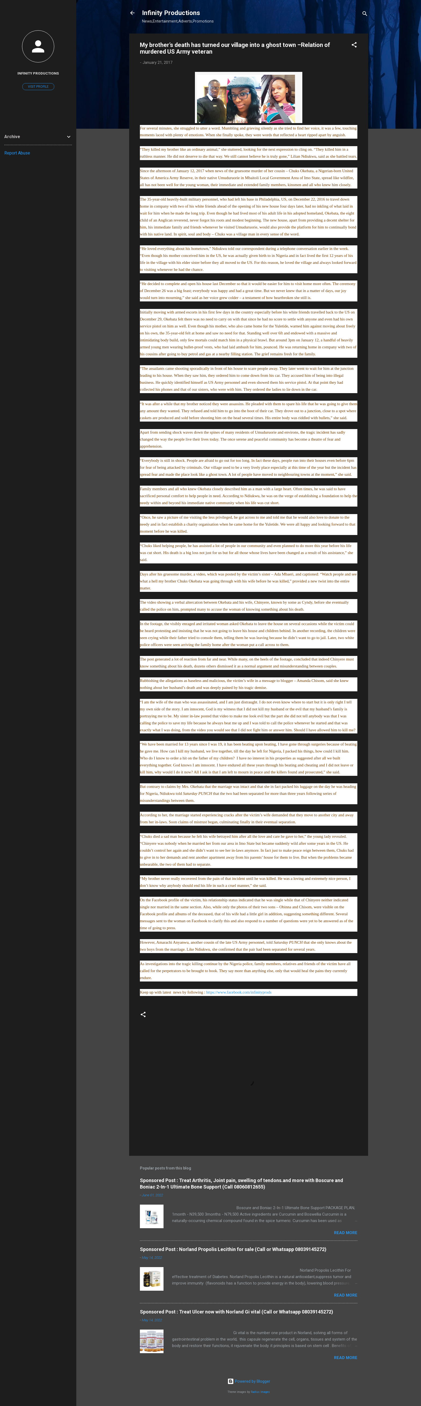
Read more (345, 1232)
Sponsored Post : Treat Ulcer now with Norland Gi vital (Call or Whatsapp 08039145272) (236, 1312)
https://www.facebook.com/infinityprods (238, 992)
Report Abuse (17, 153)
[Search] (365, 14)
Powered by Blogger (248, 1381)
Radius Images (260, 1392)
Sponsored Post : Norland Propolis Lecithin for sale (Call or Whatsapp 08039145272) (233, 1249)
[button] (354, 46)
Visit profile (38, 86)
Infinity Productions (171, 13)
